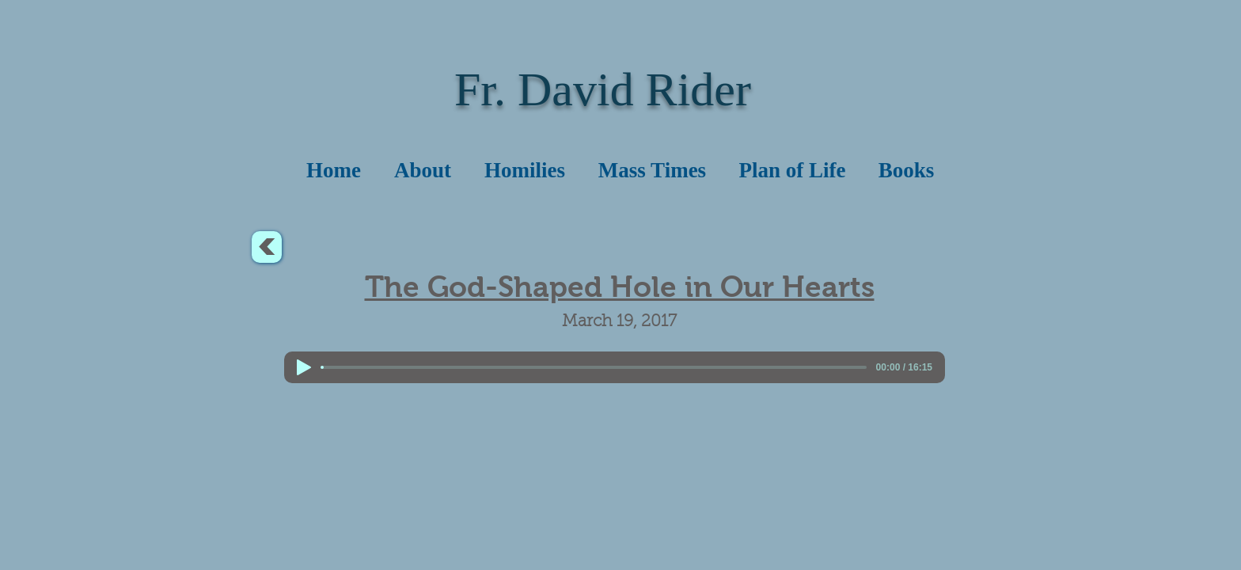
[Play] (304, 367)
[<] (267, 247)
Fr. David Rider (602, 89)
